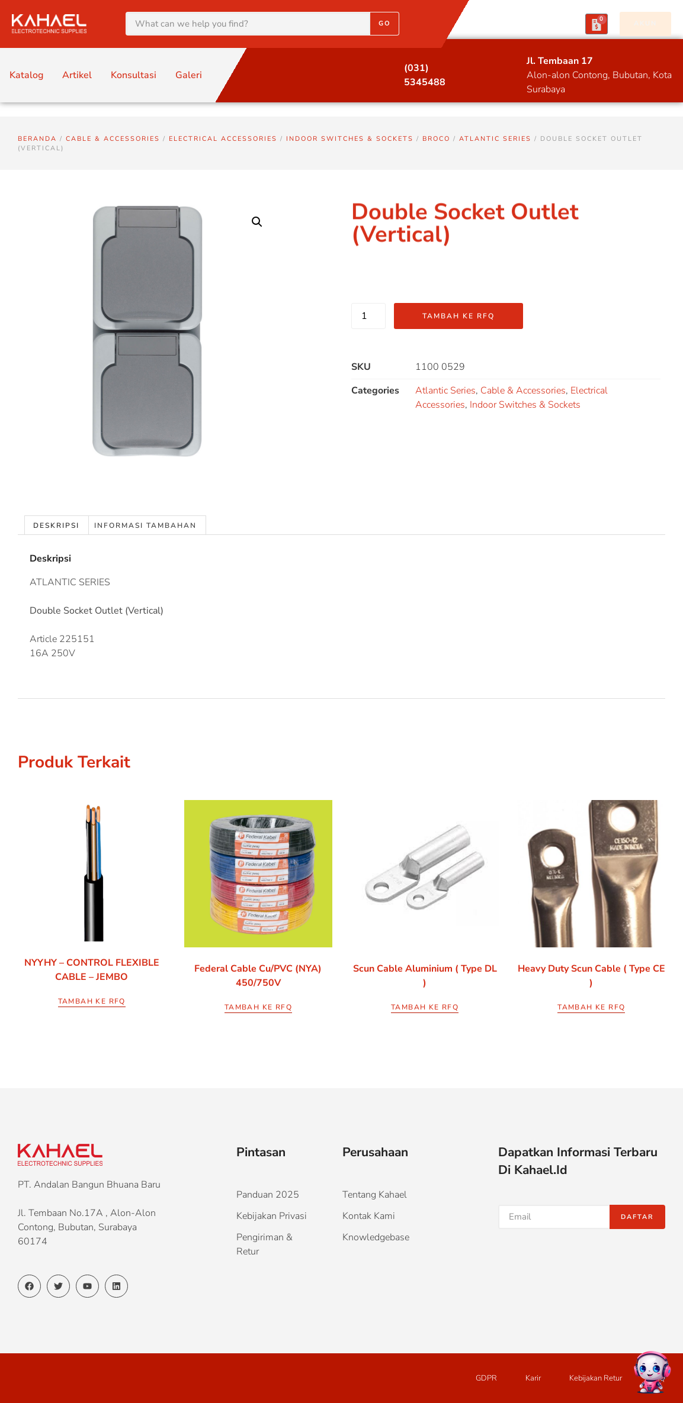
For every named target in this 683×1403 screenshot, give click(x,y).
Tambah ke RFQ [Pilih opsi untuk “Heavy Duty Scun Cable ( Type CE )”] (591, 1007)
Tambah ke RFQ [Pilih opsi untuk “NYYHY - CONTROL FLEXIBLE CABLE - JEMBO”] (92, 1001)
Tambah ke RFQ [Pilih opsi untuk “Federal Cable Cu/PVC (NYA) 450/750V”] (258, 1007)
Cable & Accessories (113, 138)
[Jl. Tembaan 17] (504, 62)
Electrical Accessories (223, 138)
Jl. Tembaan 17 (560, 60)
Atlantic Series (495, 138)
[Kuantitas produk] (368, 316)
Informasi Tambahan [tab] (145, 525)
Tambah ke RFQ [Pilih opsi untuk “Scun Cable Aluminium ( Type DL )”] (424, 1007)
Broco (436, 138)
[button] (257, 222)
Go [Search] (385, 23)
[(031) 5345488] (382, 69)
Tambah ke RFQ (458, 316)
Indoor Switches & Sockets (349, 138)
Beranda (37, 138)
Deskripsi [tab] (56, 525)
